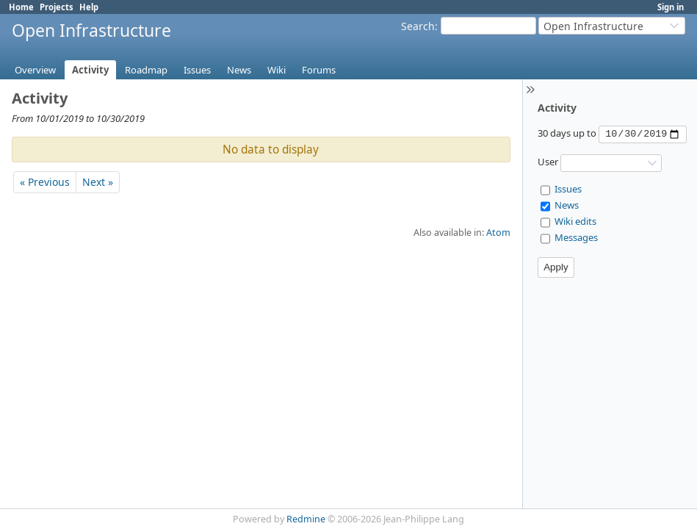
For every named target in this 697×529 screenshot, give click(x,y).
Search (418, 26)
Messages (576, 237)
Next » (97, 182)
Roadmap (146, 69)
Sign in (670, 6)
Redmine (305, 519)
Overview (35, 69)
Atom (498, 232)
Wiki (276, 69)
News (239, 69)
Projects (56, 6)
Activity (90, 69)
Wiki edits (575, 221)
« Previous (45, 182)
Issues (197, 69)
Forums (319, 69)
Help (88, 6)
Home (21, 6)
